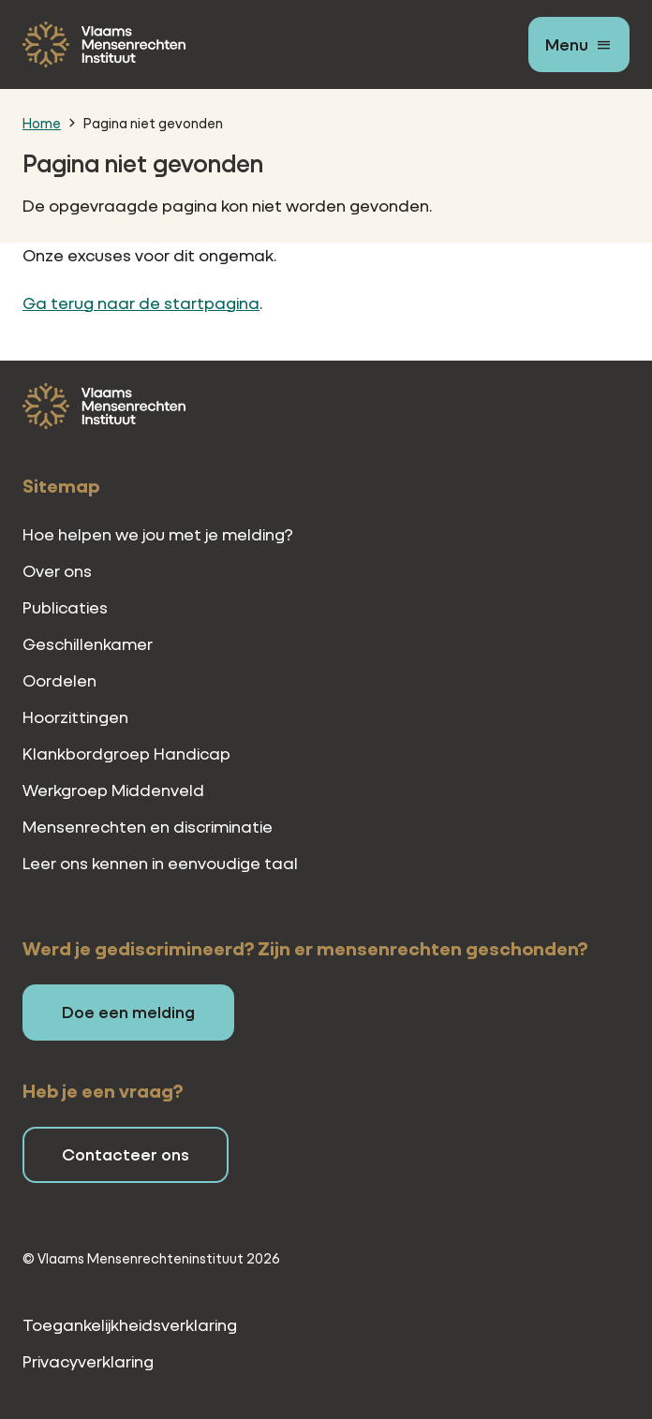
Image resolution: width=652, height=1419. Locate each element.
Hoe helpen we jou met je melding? (157, 534)
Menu (566, 44)
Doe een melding (128, 1012)
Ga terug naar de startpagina (140, 303)
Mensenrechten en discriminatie (147, 826)
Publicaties (65, 607)
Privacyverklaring (88, 1361)
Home (41, 122)
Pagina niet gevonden (153, 122)
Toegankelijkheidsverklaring (129, 1325)
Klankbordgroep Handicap (126, 753)
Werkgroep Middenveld (113, 790)
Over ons (57, 571)
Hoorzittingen (75, 717)
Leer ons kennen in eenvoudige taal (160, 863)
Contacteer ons (125, 1154)
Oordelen (59, 680)
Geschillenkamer (87, 644)
